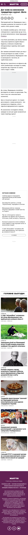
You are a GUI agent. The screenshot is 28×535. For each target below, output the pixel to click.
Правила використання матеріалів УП (14, 485)
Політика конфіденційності (19, 484)
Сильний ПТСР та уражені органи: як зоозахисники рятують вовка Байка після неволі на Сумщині (13, 456)
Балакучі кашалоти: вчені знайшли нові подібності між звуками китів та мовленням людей (14, 223)
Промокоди (23, 487)
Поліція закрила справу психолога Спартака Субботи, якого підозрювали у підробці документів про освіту (12, 372)
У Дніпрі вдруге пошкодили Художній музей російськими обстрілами (11, 197)
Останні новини (8, 193)
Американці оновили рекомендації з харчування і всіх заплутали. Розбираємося (13, 429)
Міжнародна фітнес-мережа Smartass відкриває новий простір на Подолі (13, 209)
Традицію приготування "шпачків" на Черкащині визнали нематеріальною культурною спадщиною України (14, 401)
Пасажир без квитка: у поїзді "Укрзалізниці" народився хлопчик (13, 203)
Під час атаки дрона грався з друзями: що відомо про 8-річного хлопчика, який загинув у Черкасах (13, 216)
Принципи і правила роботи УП (10, 487)
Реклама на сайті (6, 484)
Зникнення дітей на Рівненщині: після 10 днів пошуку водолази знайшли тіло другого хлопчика (13, 344)
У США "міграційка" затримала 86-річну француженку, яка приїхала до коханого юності (13, 230)
